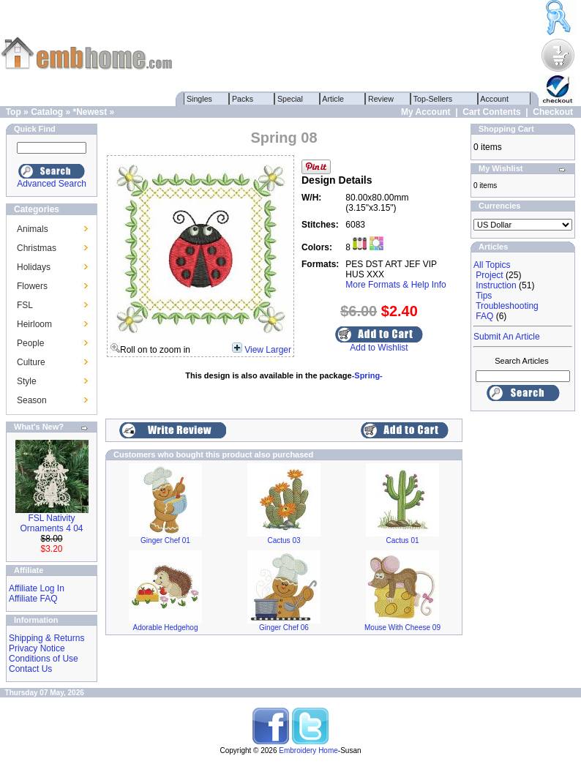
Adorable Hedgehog (165, 628)
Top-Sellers (432, 98)
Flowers (32, 286)
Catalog (47, 112)
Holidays (33, 267)
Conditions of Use (43, 659)
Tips (484, 296)
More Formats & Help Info (395, 285)
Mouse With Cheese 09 (402, 628)
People (30, 343)
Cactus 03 (283, 540)
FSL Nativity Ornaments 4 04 (51, 523)
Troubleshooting (507, 306)
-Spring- (367, 375)
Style (27, 381)
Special (290, 98)
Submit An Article (506, 337)
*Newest (89, 112)
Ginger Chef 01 (165, 540)
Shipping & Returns (46, 638)
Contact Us (30, 669)
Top (13, 112)
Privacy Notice (37, 648)
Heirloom (34, 324)
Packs (242, 98)
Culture (31, 362)
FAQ (484, 316)
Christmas (36, 248)
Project (489, 275)
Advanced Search (51, 184)
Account (495, 98)
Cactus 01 (402, 540)
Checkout (553, 112)
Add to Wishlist (379, 347)
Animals (32, 229)
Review (381, 98)
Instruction (496, 285)
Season (32, 400)
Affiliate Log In (36, 588)
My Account (426, 112)
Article (333, 98)
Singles (199, 98)
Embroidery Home (308, 750)
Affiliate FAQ (33, 599)
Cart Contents (491, 112)
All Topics (491, 265)
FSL (25, 305)
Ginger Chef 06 (284, 628)
